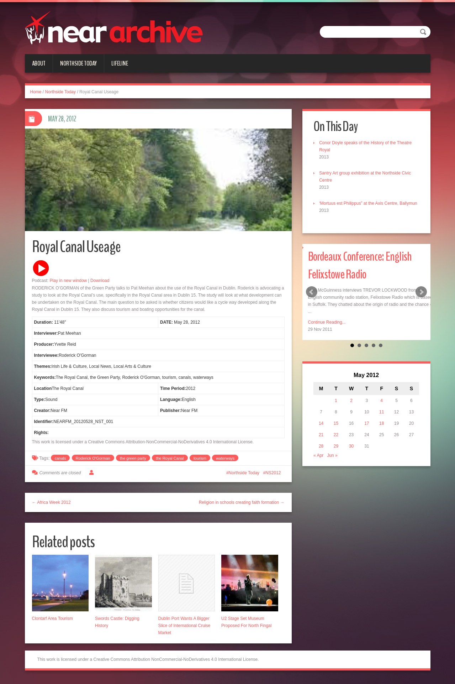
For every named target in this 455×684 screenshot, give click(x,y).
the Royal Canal (170, 461)
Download (99, 283)
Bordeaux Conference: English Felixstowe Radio (365, 273)
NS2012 (273, 475)
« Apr (320, 463)
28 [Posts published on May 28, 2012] (322, 454)
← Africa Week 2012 (51, 504)
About (39, 63)
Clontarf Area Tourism (52, 621)
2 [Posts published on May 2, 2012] (351, 408)
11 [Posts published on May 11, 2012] (381, 420)
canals (60, 461)
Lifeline (119, 63)
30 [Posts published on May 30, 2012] (351, 454)
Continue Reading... (327, 330)
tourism (200, 461)
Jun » (333, 463)
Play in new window (68, 283)
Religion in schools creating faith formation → (242, 504)
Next (421, 300)
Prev (311, 300)
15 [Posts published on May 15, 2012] (336, 431)
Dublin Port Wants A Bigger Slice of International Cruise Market (184, 628)
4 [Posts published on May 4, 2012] (381, 408)
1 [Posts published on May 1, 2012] (336, 408)
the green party (133, 461)
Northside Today (78, 63)
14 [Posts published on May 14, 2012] (322, 431)
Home (36, 91)
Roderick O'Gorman (93, 461)
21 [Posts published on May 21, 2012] (322, 442)
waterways (225, 461)
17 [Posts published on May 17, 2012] (366, 431)
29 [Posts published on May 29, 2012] (336, 454)
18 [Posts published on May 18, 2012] (381, 431)
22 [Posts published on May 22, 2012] (336, 442)
